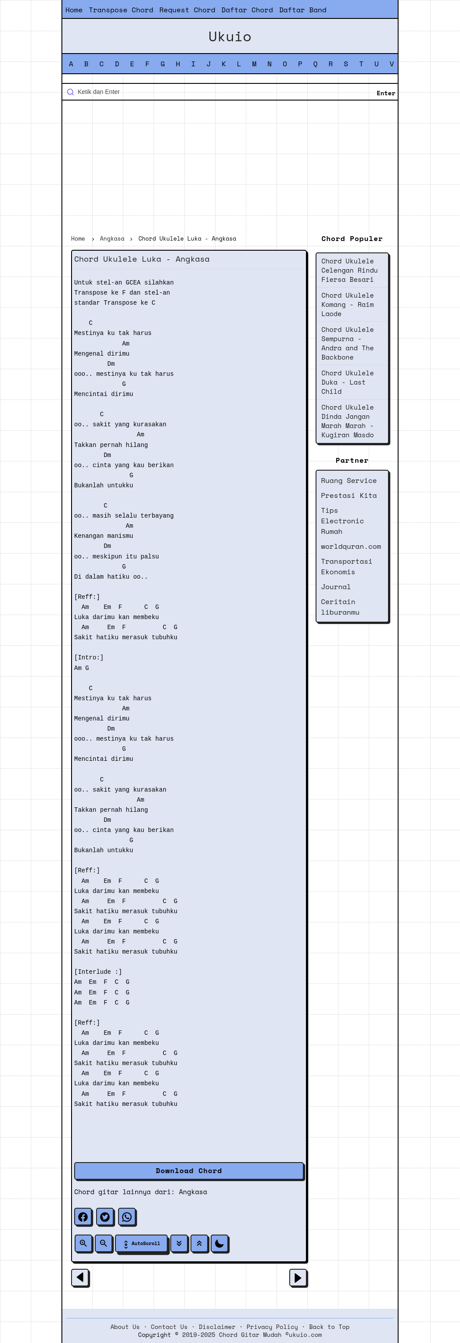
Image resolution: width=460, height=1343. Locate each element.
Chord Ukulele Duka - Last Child (347, 382)
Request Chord (187, 9)
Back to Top (329, 1326)
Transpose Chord (121, 9)
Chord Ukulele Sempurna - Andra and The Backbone (347, 343)
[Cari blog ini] (230, 92)
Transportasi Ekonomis (347, 566)
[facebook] (83, 1216)
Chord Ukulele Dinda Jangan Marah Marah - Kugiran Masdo (347, 420)
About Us (125, 1326)
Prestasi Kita (349, 495)
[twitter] (105, 1216)
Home (74, 9)
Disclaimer (217, 1326)
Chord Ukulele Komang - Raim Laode (347, 304)
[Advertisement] (230, 168)
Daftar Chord (247, 9)
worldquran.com (351, 546)
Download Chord (189, 1170)
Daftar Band (303, 9)
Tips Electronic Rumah (342, 520)
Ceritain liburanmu (340, 606)
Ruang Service (349, 480)
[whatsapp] (127, 1216)
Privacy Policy (272, 1326)
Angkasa (193, 1191)
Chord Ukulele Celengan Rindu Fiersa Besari (349, 270)
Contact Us (169, 1326)
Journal (336, 586)
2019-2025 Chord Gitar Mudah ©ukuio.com (252, 1334)
